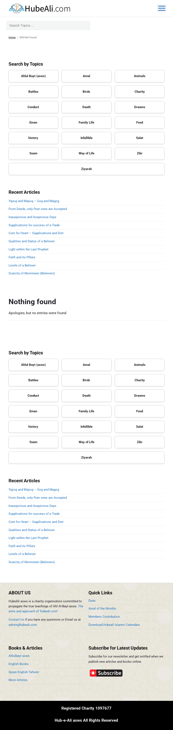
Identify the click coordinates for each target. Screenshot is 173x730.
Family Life (86, 122)
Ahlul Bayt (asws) (33, 76)
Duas (92, 600)
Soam (33, 153)
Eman (33, 122)
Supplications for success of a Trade (34, 225)
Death (86, 107)
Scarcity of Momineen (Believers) (32, 273)
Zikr (140, 153)
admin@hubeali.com (23, 625)
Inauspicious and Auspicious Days (33, 217)
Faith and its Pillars (22, 257)
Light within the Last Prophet (28, 249)
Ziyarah (86, 169)
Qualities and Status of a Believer (32, 241)
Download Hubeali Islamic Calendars (114, 625)
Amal (86, 76)
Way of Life (86, 153)
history (33, 138)
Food (139, 122)
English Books (19, 664)
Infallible (86, 138)
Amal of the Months (102, 608)
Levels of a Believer (22, 265)
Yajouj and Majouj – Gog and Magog (34, 201)
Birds (86, 92)
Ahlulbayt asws (19, 656)
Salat (139, 138)
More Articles (18, 680)
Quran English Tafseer (24, 672)
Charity (140, 92)
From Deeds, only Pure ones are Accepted (38, 209)
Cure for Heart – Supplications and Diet (36, 233)
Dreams (139, 107)
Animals (139, 76)
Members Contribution (104, 617)
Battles (33, 92)
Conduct (33, 107)
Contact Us (16, 619)
